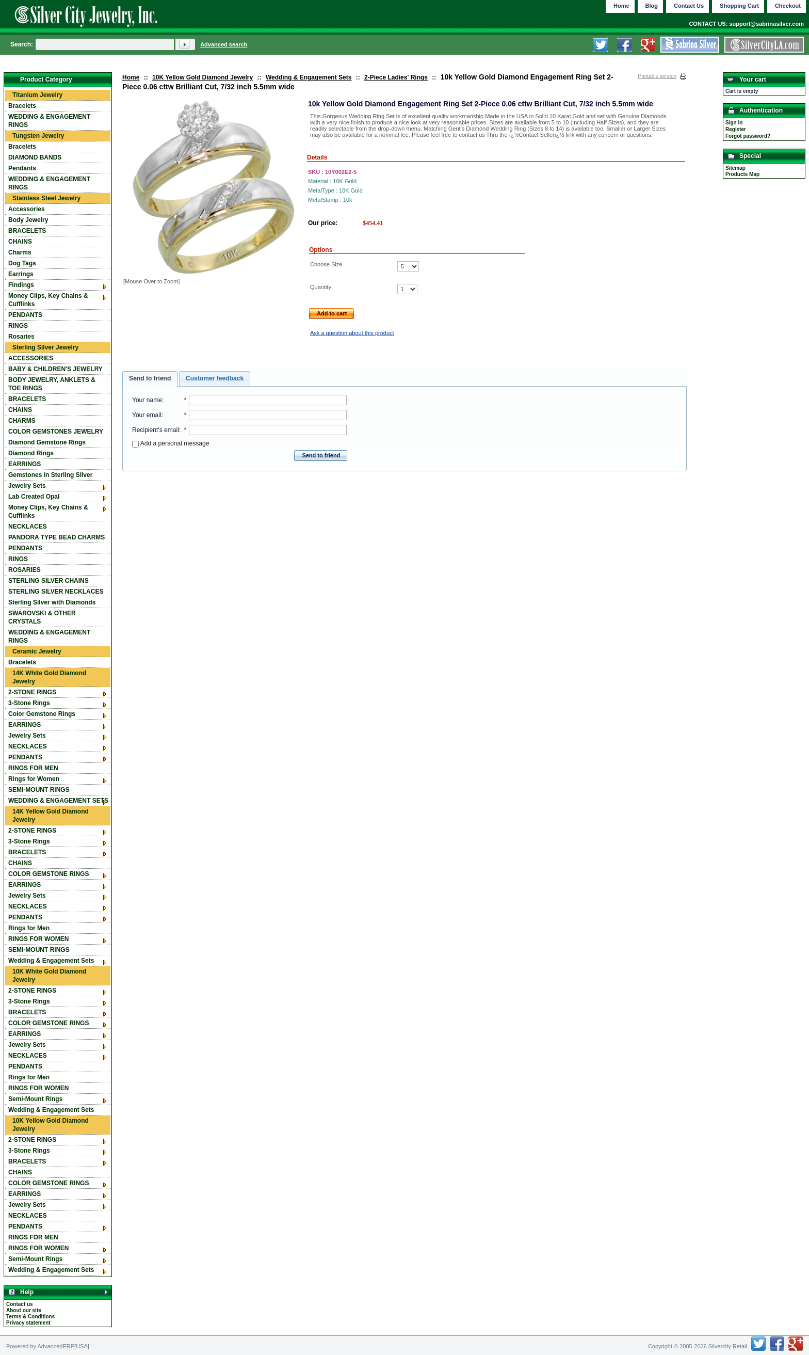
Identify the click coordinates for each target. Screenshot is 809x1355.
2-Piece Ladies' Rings (396, 77)
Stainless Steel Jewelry (46, 198)
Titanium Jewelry (37, 95)
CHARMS (22, 420)
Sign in (733, 122)
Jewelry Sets (27, 485)
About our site (23, 1310)
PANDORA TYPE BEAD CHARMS (56, 537)
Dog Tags (22, 263)
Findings (21, 285)
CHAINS (20, 241)
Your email (146, 415)
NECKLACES (27, 526)
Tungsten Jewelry (38, 135)
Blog (651, 6)
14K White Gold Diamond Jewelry (49, 677)
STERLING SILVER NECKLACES (55, 591)
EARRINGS (24, 464)
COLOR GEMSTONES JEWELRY (55, 431)
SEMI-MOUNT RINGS (39, 789)
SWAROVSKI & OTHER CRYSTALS (42, 617)
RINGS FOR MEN (33, 768)
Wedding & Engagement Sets (308, 77)
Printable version (657, 76)
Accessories (26, 209)
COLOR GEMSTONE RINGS (48, 874)
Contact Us (689, 6)
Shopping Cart (739, 6)
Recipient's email (155, 430)
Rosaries (21, 336)
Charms (19, 252)
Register (735, 129)
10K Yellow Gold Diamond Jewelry (202, 77)
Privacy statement (28, 1323)
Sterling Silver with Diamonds (51, 602)
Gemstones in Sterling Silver (50, 475)
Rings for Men (29, 928)
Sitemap (735, 168)
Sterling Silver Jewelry (45, 347)
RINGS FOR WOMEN (38, 939)
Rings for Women (33, 779)
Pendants (22, 168)
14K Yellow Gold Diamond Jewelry (50, 815)
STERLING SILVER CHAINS (48, 580)
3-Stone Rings (29, 703)
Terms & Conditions (30, 1316)
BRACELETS (27, 230)
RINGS (18, 325)
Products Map (742, 174)
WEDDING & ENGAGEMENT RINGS (49, 121)
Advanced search (223, 44)
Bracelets (22, 105)
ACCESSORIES (30, 358)
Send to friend (150, 378)
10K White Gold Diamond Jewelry (49, 975)
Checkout (788, 6)
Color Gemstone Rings (41, 714)
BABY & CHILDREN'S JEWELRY (55, 369)
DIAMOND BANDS (34, 157)
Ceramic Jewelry (36, 651)
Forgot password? (747, 136)
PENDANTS (25, 314)
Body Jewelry (28, 220)
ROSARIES (24, 569)
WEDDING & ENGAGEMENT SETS (58, 800)
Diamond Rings (31, 453)
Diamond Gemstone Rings (47, 442)
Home (130, 77)
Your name (147, 400)
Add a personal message (170, 443)
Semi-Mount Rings (35, 1099)
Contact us (19, 1304)
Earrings (21, 274)
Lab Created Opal (33, 496)
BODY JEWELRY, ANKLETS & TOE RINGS (51, 384)
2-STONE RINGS (32, 692)
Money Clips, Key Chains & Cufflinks (48, 300)
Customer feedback (215, 378)
